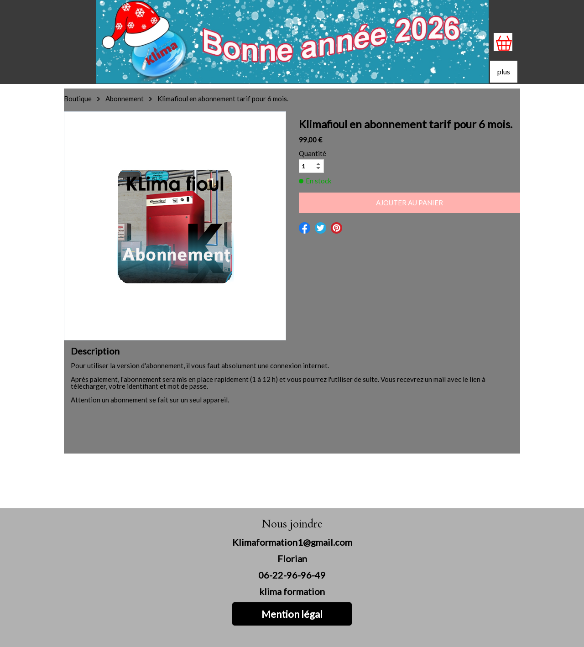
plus (503, 71)
